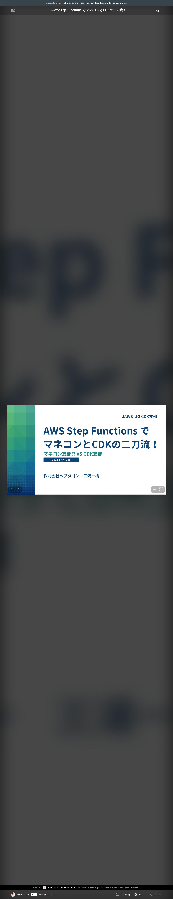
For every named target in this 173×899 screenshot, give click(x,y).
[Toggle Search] (158, 10)
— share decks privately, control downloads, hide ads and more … (86, 2)
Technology (123, 894)
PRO (34, 894)
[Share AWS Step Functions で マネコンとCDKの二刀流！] (145, 894)
